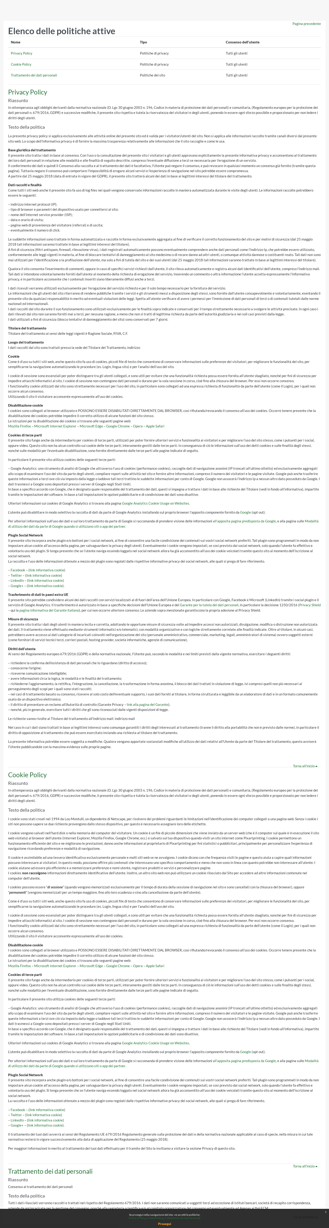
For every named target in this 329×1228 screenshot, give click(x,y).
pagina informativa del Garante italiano (49, 610)
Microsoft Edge (91, 426)
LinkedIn (17, 580)
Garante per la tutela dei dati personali (209, 605)
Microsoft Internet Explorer (55, 426)
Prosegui (164, 1224)
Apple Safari (155, 426)
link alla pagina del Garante (147, 704)
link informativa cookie (47, 570)
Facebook (18, 570)
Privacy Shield (310, 605)
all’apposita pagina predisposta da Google (244, 521)
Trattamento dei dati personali (34, 75)
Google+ (17, 586)
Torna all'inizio (306, 766)
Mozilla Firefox (19, 426)
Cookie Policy (21, 64)
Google (245, 512)
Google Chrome (118, 426)
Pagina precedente (307, 23)
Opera (138, 426)
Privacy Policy (21, 53)
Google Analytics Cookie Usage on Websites (155, 503)
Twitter (16, 575)
